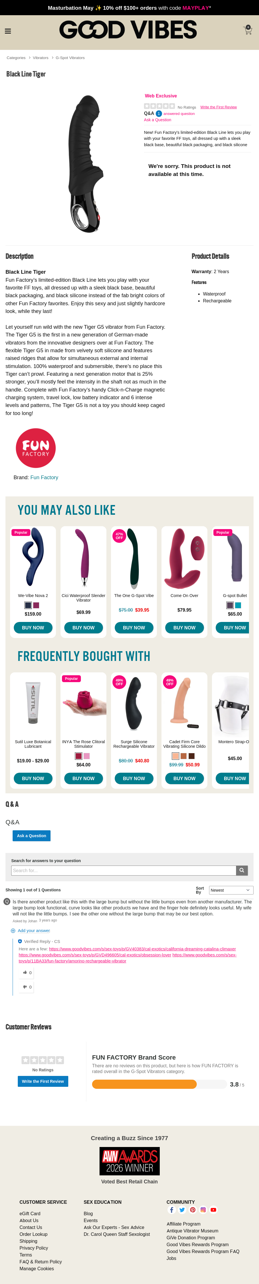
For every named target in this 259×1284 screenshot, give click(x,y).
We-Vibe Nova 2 (33, 595)
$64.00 (84, 765)
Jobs (171, 1258)
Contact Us (31, 1227)
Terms (26, 1255)
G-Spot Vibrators (70, 57)
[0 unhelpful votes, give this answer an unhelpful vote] (26, 987)
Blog (88, 1213)
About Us (29, 1220)
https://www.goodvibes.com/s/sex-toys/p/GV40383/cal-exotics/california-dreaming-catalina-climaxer (142, 949)
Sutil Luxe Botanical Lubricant (33, 744)
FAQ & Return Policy (41, 1262)
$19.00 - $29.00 (33, 761)
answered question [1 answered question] (179, 113)
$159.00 (33, 614)
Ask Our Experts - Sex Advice (114, 1227)
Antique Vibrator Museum (193, 1231)
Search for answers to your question (46, 861)
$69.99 (84, 612)
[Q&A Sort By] (231, 890)
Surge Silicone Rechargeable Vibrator (134, 744)
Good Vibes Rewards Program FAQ (203, 1251)
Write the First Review (218, 107)
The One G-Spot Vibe (134, 595)
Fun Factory (44, 477)
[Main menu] (7, 30)
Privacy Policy (34, 1248)
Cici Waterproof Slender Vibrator (83, 598)
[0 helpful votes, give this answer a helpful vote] (26, 973)
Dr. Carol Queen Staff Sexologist (117, 1234)
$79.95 (185, 610)
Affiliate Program (183, 1224)
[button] (28, 605)
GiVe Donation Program (191, 1237)
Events (91, 1220)
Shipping (28, 1241)
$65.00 (235, 614)
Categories (16, 57)
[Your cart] (247, 30)
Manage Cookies (37, 1268)
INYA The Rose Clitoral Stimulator (83, 744)
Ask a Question (157, 120)
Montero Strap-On (235, 741)
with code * (129, 7)
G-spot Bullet (235, 595)
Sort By (200, 890)
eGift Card (30, 1213)
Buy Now (33, 628)
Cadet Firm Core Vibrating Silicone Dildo (184, 744)
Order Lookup (34, 1234)
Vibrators (40, 57)
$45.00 (235, 758)
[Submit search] (242, 871)
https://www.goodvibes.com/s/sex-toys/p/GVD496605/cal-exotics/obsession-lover (95, 955)
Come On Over (184, 595)
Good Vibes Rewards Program (198, 1244)
